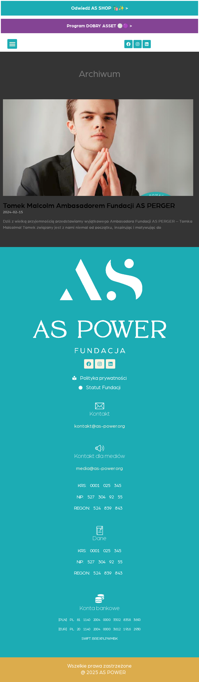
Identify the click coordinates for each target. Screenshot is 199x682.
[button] (12, 44)
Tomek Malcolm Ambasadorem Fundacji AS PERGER (89, 205)
